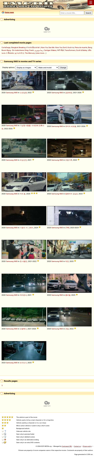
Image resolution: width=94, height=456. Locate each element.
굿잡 (67, 329)
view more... (41, 53)
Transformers (70, 50)
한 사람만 (23, 261)
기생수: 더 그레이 (26, 228)
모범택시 (23, 329)
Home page (9, 12)
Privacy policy (87, 446)
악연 (67, 261)
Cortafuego (6, 47)
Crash (31, 50)
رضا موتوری (39, 50)
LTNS (67, 228)
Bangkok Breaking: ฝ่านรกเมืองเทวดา (25, 47)
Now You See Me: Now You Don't (54, 47)
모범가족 (68, 160)
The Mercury (30, 53)
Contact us (77, 446)
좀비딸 (67, 295)
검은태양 (68, 92)
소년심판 (23, 92)
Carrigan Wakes (50, 50)
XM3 (16, 92)
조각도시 (23, 363)
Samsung (9, 92)
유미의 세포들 (70, 126)
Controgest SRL (67, 446)
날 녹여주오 (19, 53)
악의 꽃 (23, 194)
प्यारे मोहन (60, 50)
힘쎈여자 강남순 (71, 194)
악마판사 (23, 295)
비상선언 (23, 160)
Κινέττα (71, 47)
